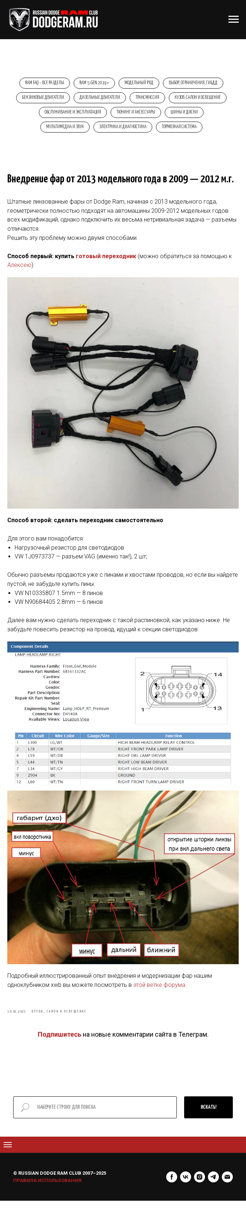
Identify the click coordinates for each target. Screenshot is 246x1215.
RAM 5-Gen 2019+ (93, 83)
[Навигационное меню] (233, 19)
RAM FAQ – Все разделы (41, 83)
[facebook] (171, 1191)
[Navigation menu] (8, 1159)
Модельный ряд (140, 83)
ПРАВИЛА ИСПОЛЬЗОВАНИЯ (47, 1194)
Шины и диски (35, 132)
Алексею (19, 275)
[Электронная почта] (227, 1191)
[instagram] (199, 1191)
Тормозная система (203, 132)
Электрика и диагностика (145, 132)
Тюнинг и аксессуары (190, 116)
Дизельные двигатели (130, 99)
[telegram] (213, 1191)
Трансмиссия (180, 99)
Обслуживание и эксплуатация (125, 116)
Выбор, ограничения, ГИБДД (196, 83)
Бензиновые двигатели (72, 99)
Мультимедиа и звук (85, 132)
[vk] (185, 1191)
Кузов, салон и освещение (56, 116)
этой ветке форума (159, 994)
